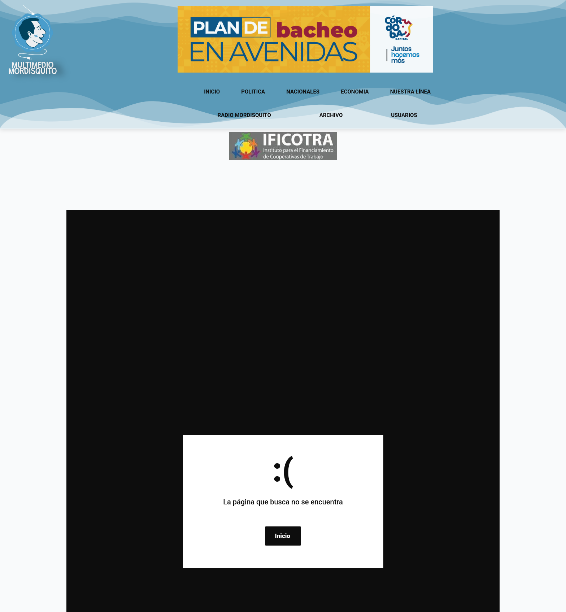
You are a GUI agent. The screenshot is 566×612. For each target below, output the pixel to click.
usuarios (404, 115)
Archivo (331, 115)
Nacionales (302, 91)
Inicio (212, 91)
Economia (355, 91)
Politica (253, 91)
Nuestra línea (410, 91)
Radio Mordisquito (244, 115)
